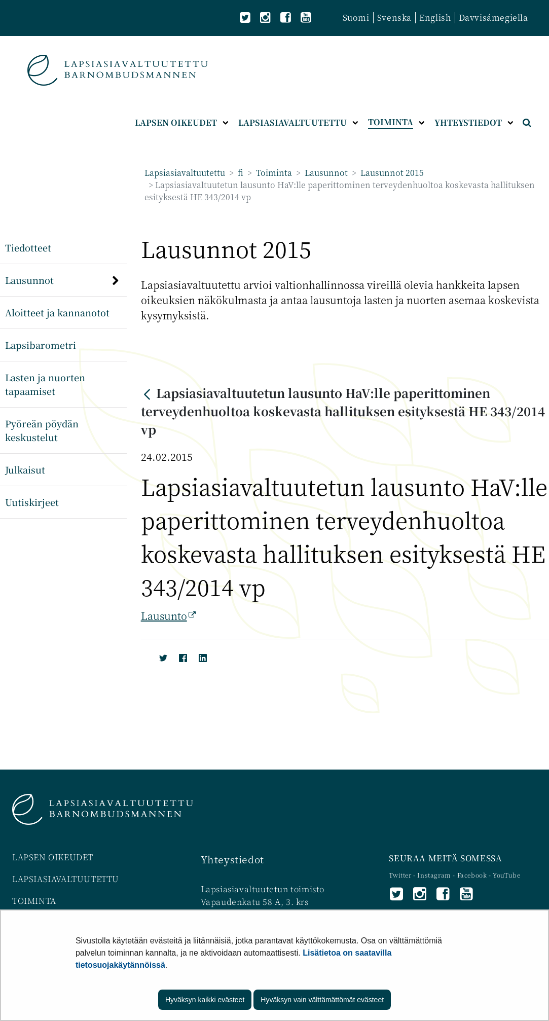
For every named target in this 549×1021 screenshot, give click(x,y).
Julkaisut (25, 469)
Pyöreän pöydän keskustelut (42, 430)
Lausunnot (325, 172)
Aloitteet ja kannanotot (57, 312)
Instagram (435, 874)
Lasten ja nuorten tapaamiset (45, 384)
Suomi (356, 17)
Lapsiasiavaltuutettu (184, 172)
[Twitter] (161, 656)
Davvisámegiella (493, 17)
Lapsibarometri (40, 344)
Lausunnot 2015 (391, 172)
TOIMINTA (34, 900)
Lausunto (168, 615)
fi (239, 172)
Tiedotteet (28, 247)
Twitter (401, 874)
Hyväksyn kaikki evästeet (204, 1000)
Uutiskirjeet (32, 501)
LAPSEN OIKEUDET (52, 857)
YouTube (506, 874)
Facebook (472, 874)
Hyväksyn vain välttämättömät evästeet (322, 1000)
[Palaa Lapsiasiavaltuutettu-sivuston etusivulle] (117, 70)
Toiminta (273, 172)
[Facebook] (181, 656)
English (435, 17)
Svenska (394, 17)
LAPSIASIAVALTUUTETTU (65, 879)
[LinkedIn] (200, 656)
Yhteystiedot (232, 859)
